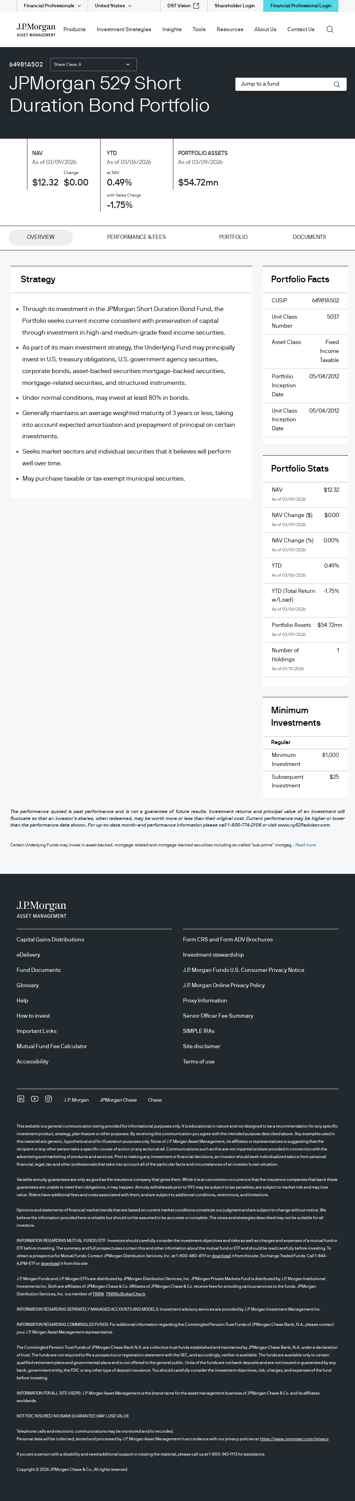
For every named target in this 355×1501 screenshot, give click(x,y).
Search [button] (332, 29)
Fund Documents (39, 970)
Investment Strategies (124, 29)
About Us (265, 29)
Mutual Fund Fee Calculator (52, 1046)
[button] (337, 84)
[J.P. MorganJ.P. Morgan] (76, 1100)
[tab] (41, 237)
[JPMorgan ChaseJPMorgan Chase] (118, 1100)
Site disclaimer (201, 1046)
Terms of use (199, 1061)
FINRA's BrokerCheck (126, 1294)
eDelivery (28, 955)
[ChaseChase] (154, 1100)
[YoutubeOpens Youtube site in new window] (35, 1101)
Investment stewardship (213, 955)
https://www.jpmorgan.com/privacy (294, 1439)
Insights (172, 29)
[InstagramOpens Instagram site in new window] (48, 1101)
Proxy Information (205, 1000)
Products (74, 29)
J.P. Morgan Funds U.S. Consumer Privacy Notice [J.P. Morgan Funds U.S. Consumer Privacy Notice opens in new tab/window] (243, 970)
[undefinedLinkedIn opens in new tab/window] (21, 1101)
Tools (199, 29)
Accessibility (33, 1061)
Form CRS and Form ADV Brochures (228, 939)
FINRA (98, 1294)
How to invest (33, 1016)
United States (110, 5)
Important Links (37, 1031)
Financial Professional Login (300, 5)
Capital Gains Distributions (50, 939)
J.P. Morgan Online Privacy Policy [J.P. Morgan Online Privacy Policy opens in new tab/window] (224, 985)
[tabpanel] (177, 537)
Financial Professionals (49, 5)
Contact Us (300, 29)
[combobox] (93, 64)
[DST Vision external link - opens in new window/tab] (183, 6)
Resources (230, 29)
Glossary (28, 985)
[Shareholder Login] (235, 6)
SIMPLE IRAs (199, 1031)
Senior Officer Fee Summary (218, 1016)
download (221, 1256)
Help (22, 1000)
